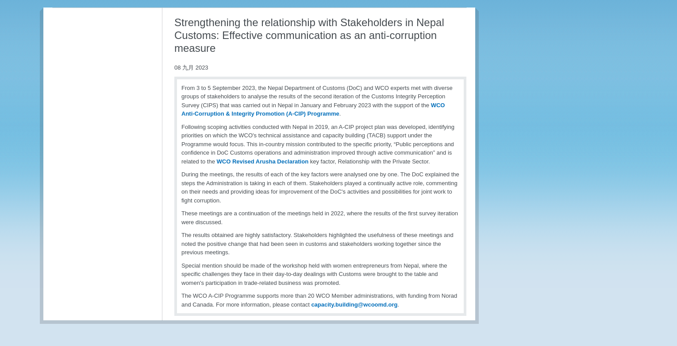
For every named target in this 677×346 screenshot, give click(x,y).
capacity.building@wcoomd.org (354, 304)
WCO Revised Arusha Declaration (263, 161)
